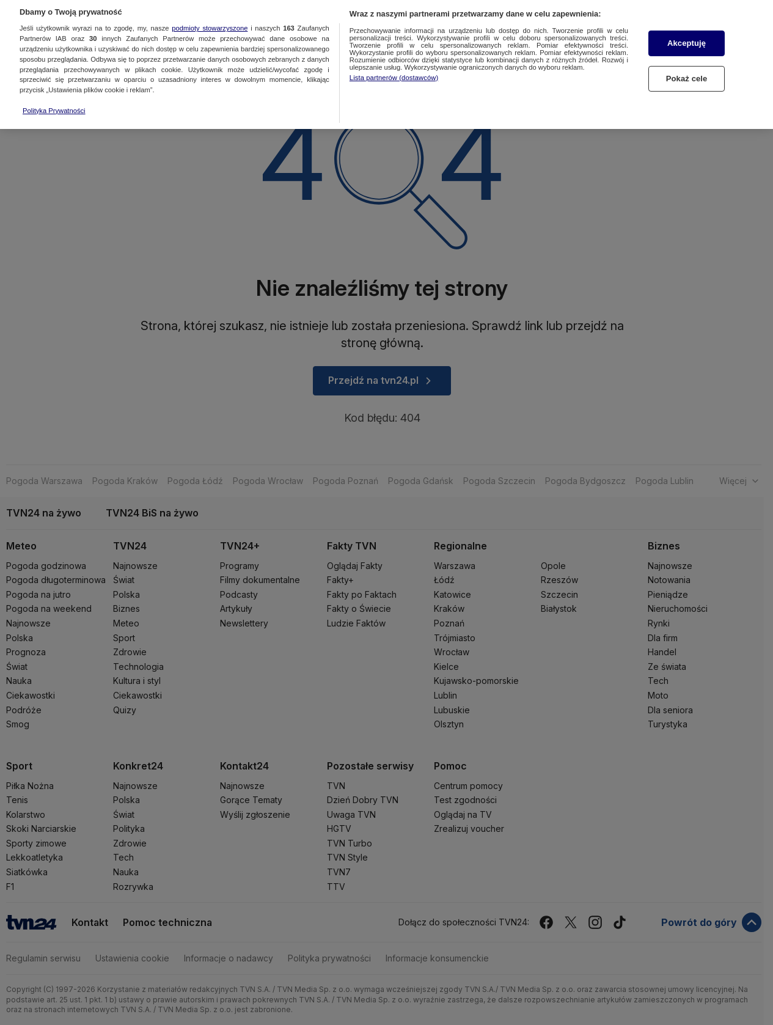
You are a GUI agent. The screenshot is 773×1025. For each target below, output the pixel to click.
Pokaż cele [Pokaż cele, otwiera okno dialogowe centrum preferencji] (687, 56)
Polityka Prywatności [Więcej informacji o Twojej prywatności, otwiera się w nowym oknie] (54, 88)
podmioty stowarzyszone (209, 6)
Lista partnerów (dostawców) (394, 55)
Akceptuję (686, 21)
